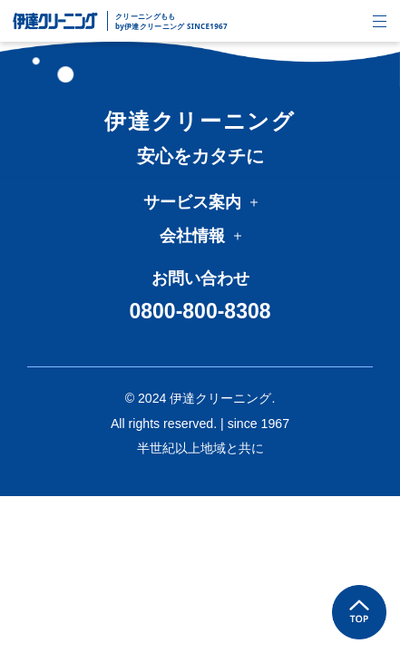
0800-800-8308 (199, 311)
